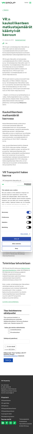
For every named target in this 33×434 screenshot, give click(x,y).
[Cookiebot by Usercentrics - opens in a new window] (24, 184)
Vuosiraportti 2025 (6, 414)
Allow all (16, 239)
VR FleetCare (4, 406)
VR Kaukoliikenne (6, 400)
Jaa (4, 43)
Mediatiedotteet (20, 40)
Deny (16, 248)
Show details (24, 234)
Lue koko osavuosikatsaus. (10, 301)
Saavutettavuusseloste (25, 423)
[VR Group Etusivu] (9, 3)
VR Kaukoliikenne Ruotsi (7, 411)
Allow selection (16, 243)
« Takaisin (5, 10)
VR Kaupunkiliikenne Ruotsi (8, 408)
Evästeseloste (23, 421)
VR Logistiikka (5, 403)
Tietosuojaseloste (24, 419)
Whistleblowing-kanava (7, 416)
